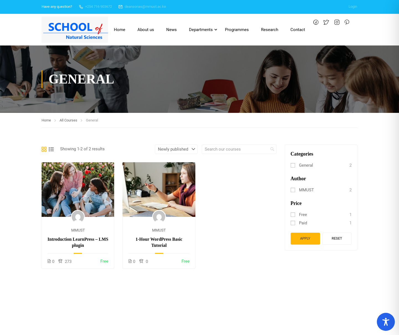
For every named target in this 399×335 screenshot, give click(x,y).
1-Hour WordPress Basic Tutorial (158, 242)
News (171, 29)
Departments (201, 29)
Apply (305, 238)
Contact (297, 29)
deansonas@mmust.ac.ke (142, 6)
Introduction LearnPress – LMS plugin (78, 242)
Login (353, 6)
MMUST (78, 230)
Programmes (237, 29)
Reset (337, 238)
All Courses (68, 120)
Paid (303, 222)
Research (269, 29)
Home (119, 29)
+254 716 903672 (95, 6)
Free (303, 214)
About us (145, 29)
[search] (272, 149)
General (306, 165)
